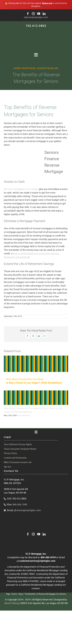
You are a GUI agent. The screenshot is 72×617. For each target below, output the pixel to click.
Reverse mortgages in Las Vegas (21, 189)
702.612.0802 (36, 25)
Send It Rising (11, 603)
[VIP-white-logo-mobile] (36, 30)
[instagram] (33, 13)
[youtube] (38, 13)
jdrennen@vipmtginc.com (36, 17)
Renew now (47, 3)
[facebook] (27, 13)
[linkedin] (44, 13)
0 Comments (24, 415)
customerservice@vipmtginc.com (37, 560)
